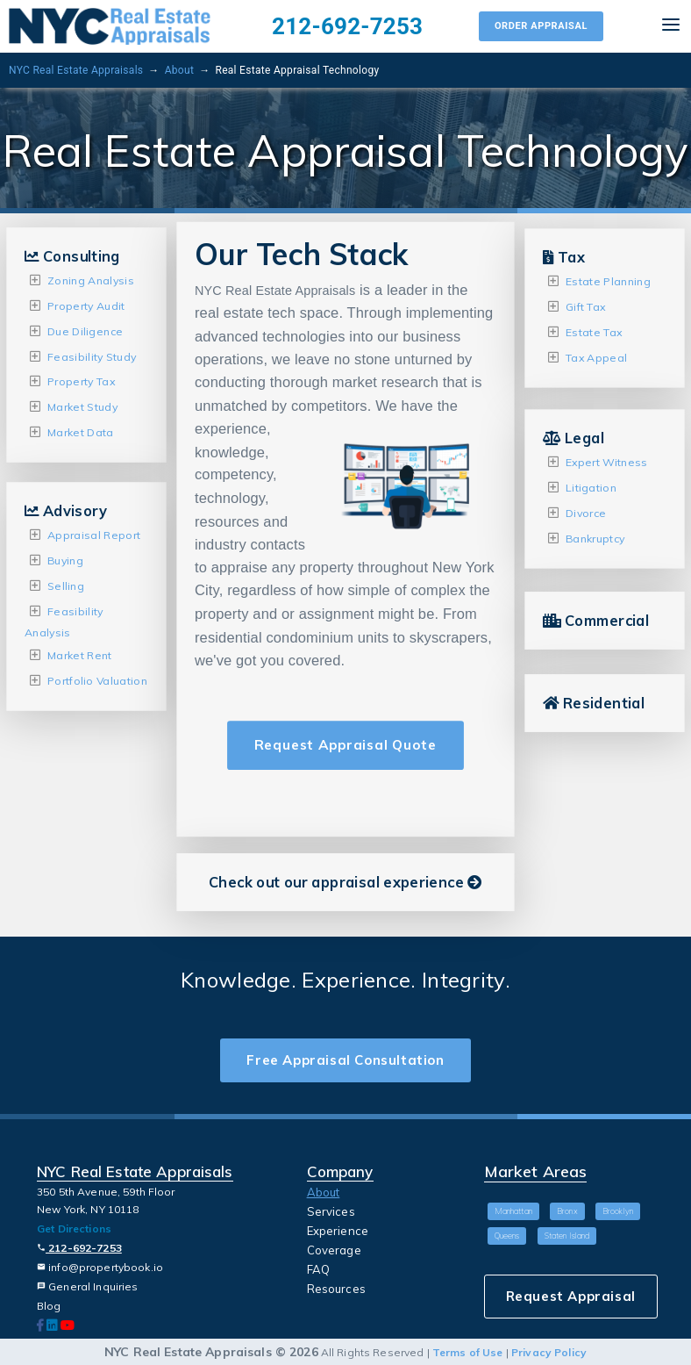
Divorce (586, 513)
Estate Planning (608, 281)
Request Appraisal (571, 1296)
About (179, 70)
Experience (337, 1231)
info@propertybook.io (100, 1267)
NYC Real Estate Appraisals (76, 70)
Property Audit (86, 305)
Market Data (80, 432)
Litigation (591, 487)
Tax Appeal (596, 356)
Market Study (82, 406)
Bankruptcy (595, 537)
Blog (49, 1305)
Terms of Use (467, 1352)
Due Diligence (85, 330)
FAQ (318, 1269)
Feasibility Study (91, 356)
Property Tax (81, 381)
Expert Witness (607, 462)
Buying (65, 560)
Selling (65, 585)
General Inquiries (88, 1286)
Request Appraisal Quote (345, 745)
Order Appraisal (541, 26)
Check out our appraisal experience (345, 882)
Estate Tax (594, 332)
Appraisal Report (93, 535)
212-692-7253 (347, 26)
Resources (336, 1289)
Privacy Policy (549, 1352)
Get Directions (74, 1228)
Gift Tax (585, 306)
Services (331, 1211)
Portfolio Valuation (97, 680)
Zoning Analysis (90, 280)
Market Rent (79, 655)
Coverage (334, 1250)
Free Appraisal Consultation (345, 1060)
